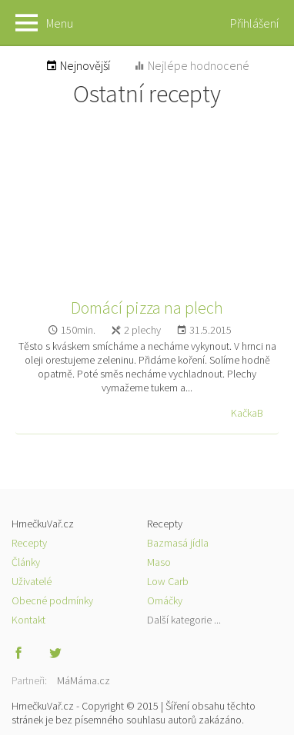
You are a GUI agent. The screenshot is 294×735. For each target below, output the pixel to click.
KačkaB (247, 413)
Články (26, 562)
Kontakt (28, 620)
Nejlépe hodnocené (191, 65)
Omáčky (164, 600)
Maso (159, 562)
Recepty (29, 543)
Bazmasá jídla (178, 543)
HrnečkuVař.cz (147, 23)
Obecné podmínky (52, 600)
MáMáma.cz (83, 680)
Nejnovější (77, 65)
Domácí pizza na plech (147, 307)
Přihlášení (254, 23)
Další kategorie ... (184, 620)
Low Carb (168, 581)
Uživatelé (32, 581)
